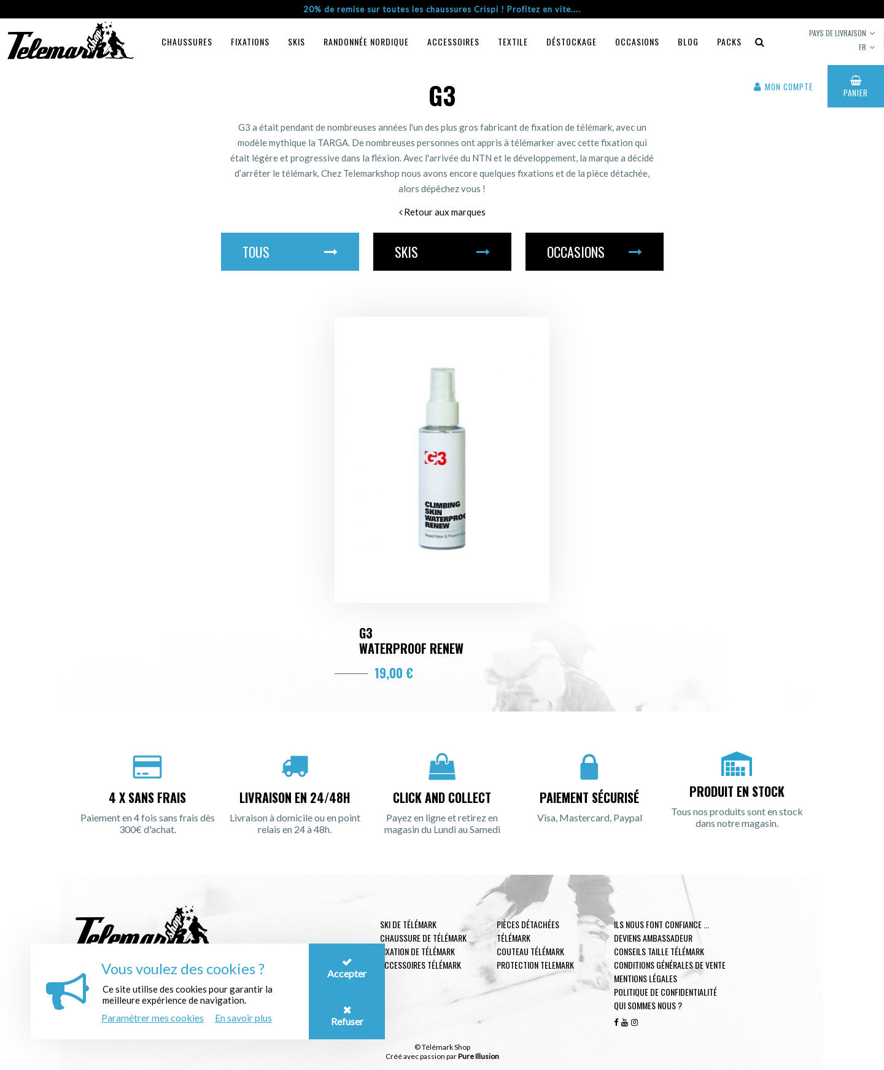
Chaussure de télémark (423, 937)
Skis (296, 41)
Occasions (637, 41)
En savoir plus (243, 1017)
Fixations (250, 41)
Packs (729, 41)
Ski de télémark (408, 924)
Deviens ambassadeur (653, 937)
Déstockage (571, 41)
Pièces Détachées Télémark (528, 931)
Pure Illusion (478, 1056)
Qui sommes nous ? (648, 1005)
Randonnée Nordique (366, 41)
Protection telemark (535, 964)
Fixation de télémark (417, 951)
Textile (513, 41)
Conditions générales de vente (670, 964)
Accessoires (453, 41)
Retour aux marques (442, 211)
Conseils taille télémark (659, 951)
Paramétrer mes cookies (152, 1017)
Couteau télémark (530, 951)
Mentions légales (645, 978)
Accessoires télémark (420, 964)
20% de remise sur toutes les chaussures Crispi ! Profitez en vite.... (442, 9)
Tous (290, 252)
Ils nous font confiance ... (661, 924)
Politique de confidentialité (665, 991)
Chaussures (186, 41)
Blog (688, 41)
